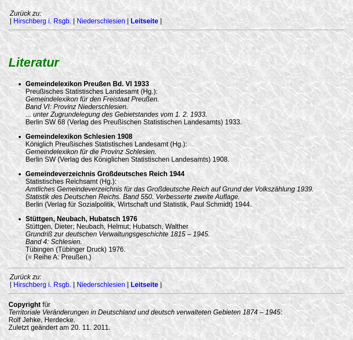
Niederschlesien (101, 21)
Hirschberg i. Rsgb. (42, 21)
